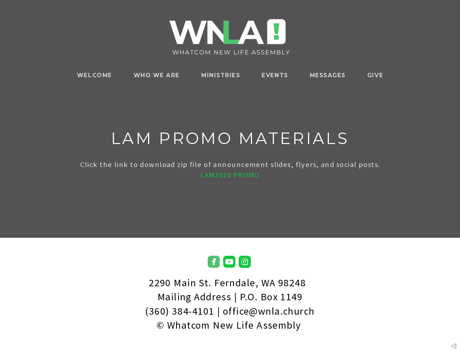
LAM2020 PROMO (230, 175)
